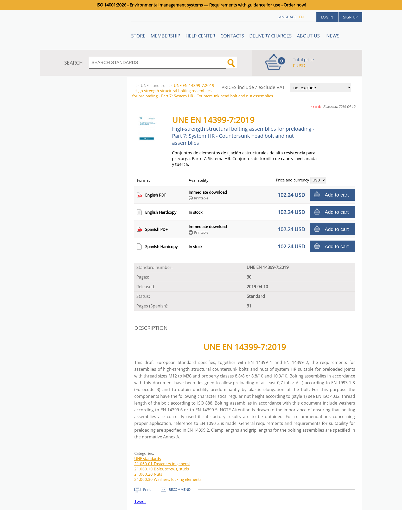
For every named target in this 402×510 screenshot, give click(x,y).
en (301, 16)
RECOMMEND (179, 489)
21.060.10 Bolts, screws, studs (161, 468)
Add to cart (337, 195)
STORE (138, 36)
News (333, 36)
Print (147, 489)
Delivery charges (270, 36)
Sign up (350, 17)
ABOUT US (309, 36)
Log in (327, 17)
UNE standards (154, 85)
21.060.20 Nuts (148, 474)
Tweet (140, 501)
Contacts (232, 36)
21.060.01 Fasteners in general (162, 463)
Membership (165, 36)
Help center (200, 36)
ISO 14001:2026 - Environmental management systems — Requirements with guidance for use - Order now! (201, 5)
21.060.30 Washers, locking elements (167, 479)
